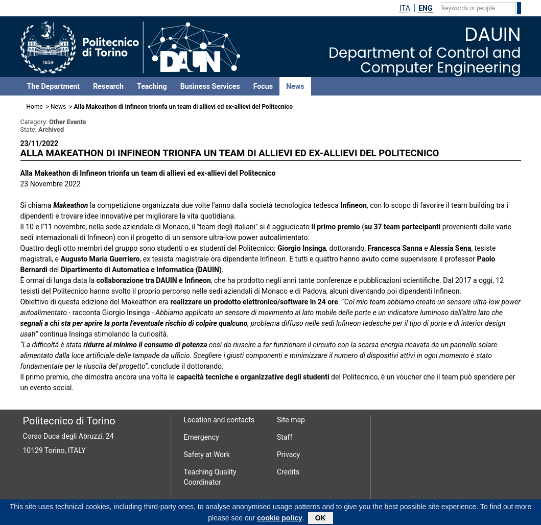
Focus (263, 86)
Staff (284, 437)
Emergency (201, 437)
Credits (288, 472)
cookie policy (279, 519)
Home (35, 106)
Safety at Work (207, 454)
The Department (53, 86)
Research (108, 86)
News (295, 86)
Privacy (288, 454)
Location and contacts (219, 420)
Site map (291, 420)
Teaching (152, 86)
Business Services (210, 86)
